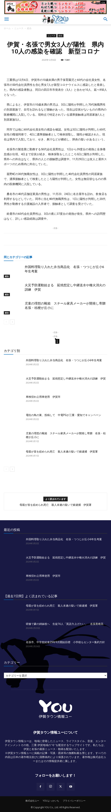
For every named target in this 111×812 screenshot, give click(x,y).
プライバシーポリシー (74, 800)
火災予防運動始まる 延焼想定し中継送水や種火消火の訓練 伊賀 (66, 378)
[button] (6, 19)
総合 (29, 28)
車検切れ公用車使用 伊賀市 (43, 396)
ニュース (18, 28)
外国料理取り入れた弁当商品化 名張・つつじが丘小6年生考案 (64, 360)
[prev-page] (6, 322)
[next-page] (12, 322)
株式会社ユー (32, 800)
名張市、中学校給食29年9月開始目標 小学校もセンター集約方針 (65, 642)
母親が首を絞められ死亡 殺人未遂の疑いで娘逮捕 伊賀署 (62, 451)
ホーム (7, 28)
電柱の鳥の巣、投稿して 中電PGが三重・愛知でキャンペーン (63, 415)
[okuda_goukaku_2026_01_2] (55, 12)
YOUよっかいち (51, 800)
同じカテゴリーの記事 (18, 257)
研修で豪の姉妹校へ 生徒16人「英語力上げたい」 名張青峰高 (64, 623)
